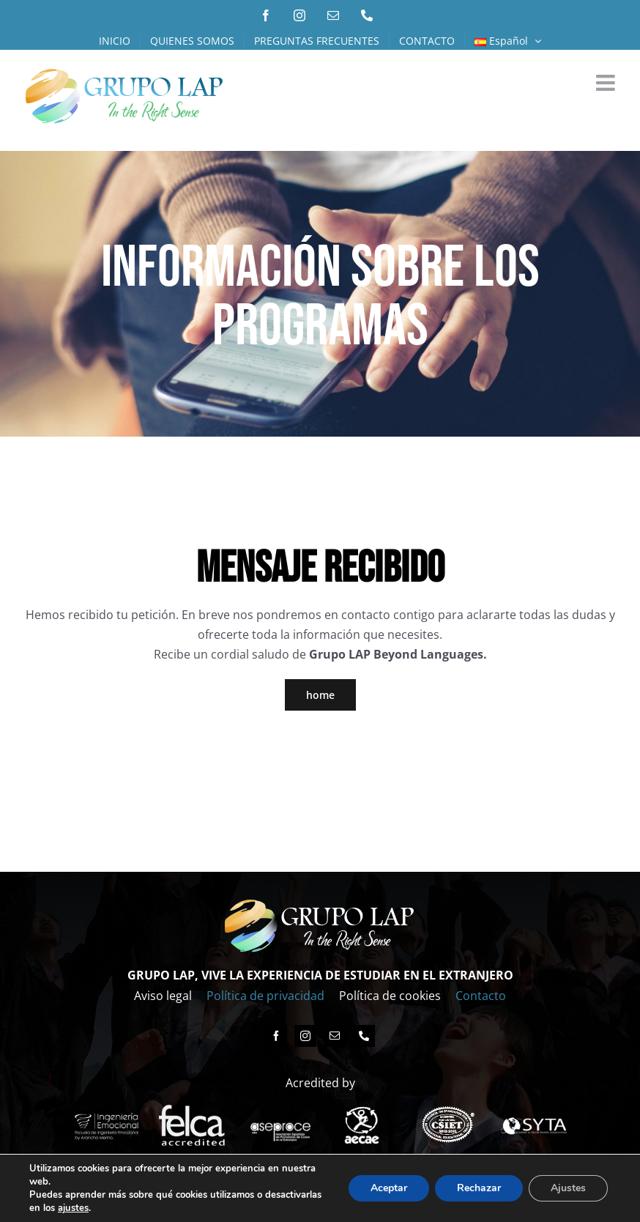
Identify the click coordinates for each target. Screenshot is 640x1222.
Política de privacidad (265, 996)
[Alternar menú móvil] (607, 83)
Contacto (480, 996)
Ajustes (568, 1188)
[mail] (335, 1036)
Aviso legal (163, 996)
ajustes (73, 1208)
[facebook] (276, 1036)
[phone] (364, 1036)
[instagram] (305, 1036)
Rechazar (479, 1188)
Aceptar (389, 1188)
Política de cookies (390, 996)
